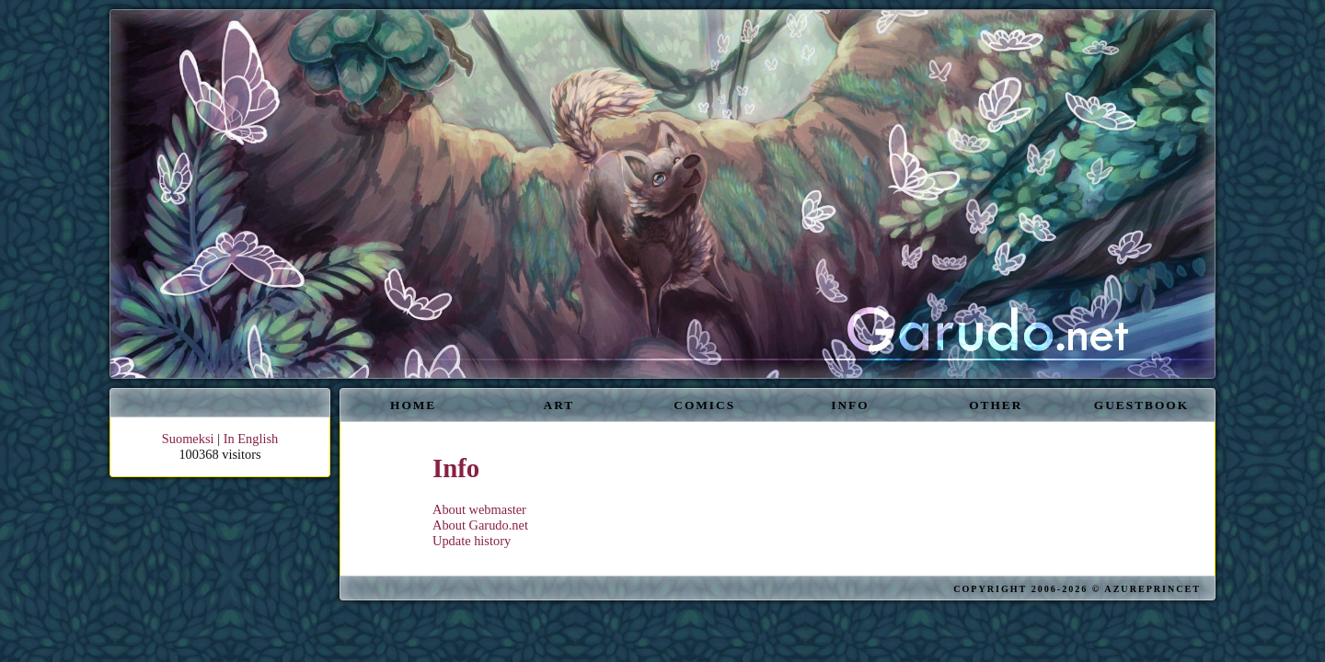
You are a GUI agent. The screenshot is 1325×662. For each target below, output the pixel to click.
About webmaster (479, 509)
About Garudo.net (480, 525)
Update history (471, 540)
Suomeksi (188, 438)
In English (251, 438)
